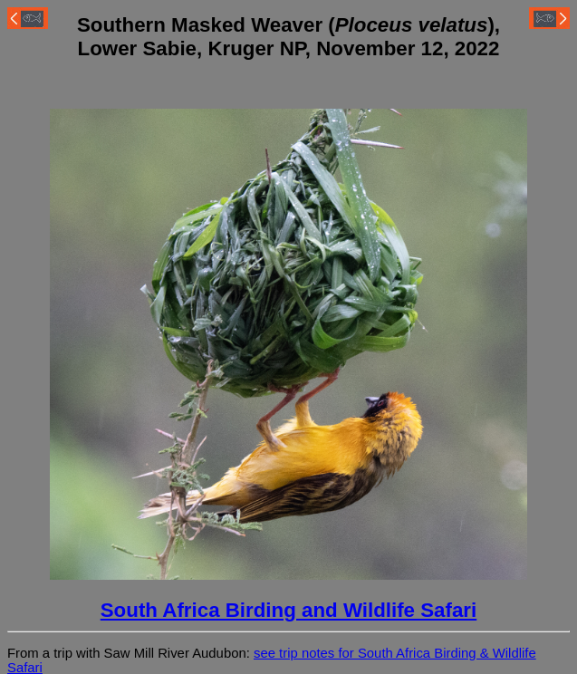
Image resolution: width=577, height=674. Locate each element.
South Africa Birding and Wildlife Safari (289, 610)
